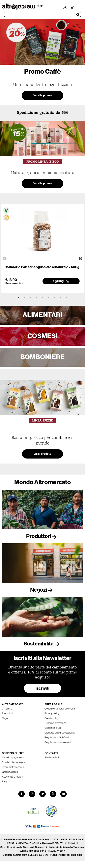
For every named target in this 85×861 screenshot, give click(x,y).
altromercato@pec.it (68, 855)
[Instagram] (32, 794)
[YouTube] (53, 794)
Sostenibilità (42, 644)
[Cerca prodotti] (42, 14)
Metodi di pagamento (13, 757)
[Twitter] (42, 794)
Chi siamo (7, 708)
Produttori (42, 536)
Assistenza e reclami (12, 776)
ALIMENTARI (42, 315)
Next (80, 258)
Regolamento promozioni (57, 742)
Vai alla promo (42, 95)
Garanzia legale (10, 771)
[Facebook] (21, 794)
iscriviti (43, 688)
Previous (4, 258)
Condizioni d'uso (53, 727)
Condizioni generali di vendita (60, 708)
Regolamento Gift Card (57, 737)
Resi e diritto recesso (13, 767)
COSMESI (42, 336)
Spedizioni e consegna (13, 762)
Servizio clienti (52, 757)
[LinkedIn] (63, 794)
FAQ (4, 781)
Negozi (42, 590)
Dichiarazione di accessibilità (60, 732)
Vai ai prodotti (43, 454)
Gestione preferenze (55, 723)
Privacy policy (52, 713)
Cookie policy (52, 718)
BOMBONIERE (42, 357)
